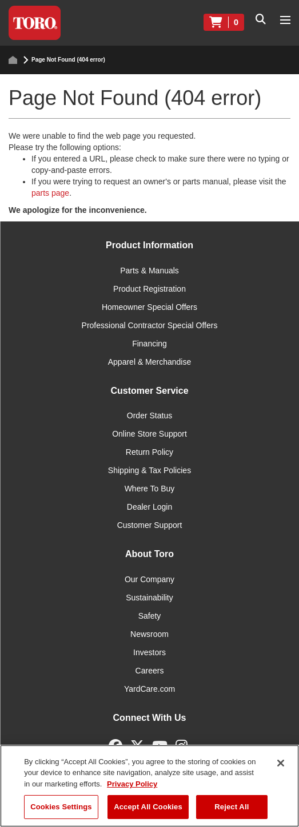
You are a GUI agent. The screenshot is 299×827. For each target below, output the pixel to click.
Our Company (149, 579)
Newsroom (149, 634)
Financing (149, 343)
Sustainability (149, 597)
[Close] (280, 763)
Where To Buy (150, 488)
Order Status (149, 415)
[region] (149, 786)
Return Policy (149, 452)
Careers (149, 670)
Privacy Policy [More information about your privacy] (132, 784)
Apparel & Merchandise (150, 361)
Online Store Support (149, 433)
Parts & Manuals (149, 270)
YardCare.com (149, 688)
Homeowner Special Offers (149, 307)
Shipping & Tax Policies (149, 470)
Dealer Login (149, 506)
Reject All (231, 806)
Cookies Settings (61, 806)
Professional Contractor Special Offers (150, 325)
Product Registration (149, 288)
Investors (149, 652)
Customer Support (149, 525)
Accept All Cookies (148, 806)
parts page (50, 192)
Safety (149, 615)
